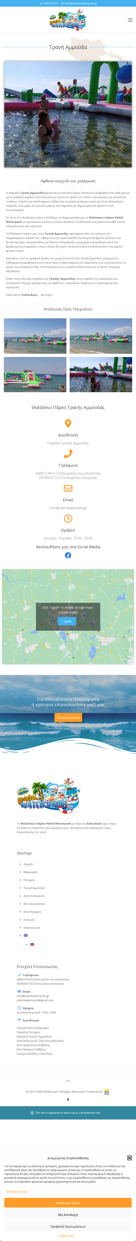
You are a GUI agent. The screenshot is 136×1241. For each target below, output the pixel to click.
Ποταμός (29, 880)
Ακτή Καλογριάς (34, 896)
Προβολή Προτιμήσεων (68, 1226)
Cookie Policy (66, 1235)
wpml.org (69, 1112)
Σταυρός (29, 920)
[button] (129, 1158)
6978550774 (49, 477)
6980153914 (50, 3)
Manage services (16, 1191)
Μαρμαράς (31, 872)
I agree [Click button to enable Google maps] (67, 621)
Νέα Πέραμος (32, 912)
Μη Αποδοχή (68, 1214)
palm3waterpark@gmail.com (35, 1000)
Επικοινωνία (32, 928)
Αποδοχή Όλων (68, 1203)
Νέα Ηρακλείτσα (34, 904)
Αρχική (28, 864)
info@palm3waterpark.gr (81, 3)
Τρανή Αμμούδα (34, 888)
